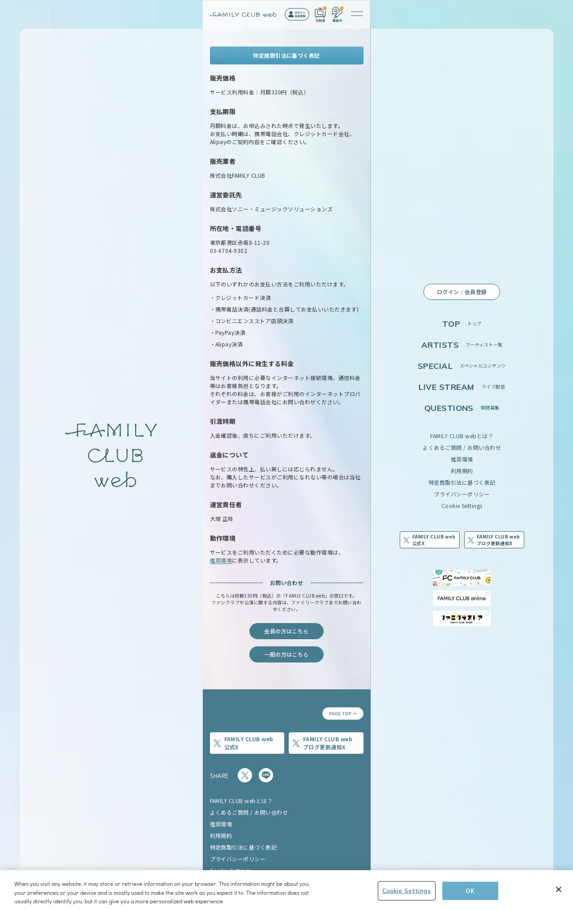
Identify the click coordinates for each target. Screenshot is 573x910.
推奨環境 (462, 459)
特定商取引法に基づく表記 (462, 482)
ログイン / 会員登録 (462, 291)
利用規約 (462, 470)
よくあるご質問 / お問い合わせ (462, 447)
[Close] (559, 893)
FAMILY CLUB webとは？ (461, 436)
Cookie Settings (462, 505)
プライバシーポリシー (462, 494)
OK (470, 894)
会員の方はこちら (286, 631)
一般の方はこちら (286, 654)
